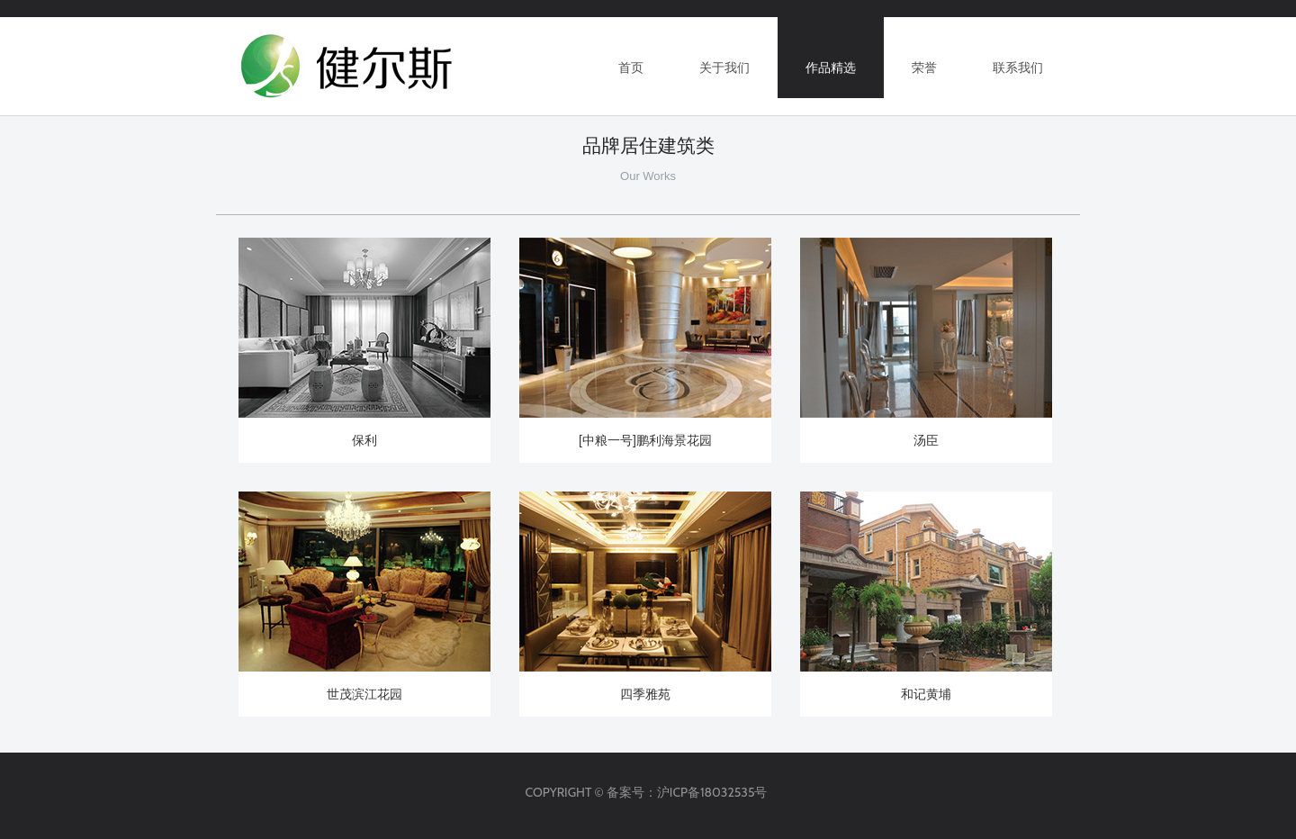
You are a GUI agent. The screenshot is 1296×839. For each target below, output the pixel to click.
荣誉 (924, 67)
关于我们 (724, 67)
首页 (631, 67)
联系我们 (1018, 67)
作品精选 (831, 67)
